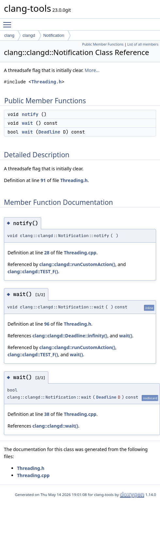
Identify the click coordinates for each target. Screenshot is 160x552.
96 (46, 324)
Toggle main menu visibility (8, 22)
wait (27, 123)
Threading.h (46, 82)
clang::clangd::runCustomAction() (77, 264)
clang (9, 35)
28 (46, 252)
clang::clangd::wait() (55, 426)
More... (92, 70)
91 (43, 180)
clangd (29, 35)
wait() (125, 336)
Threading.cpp (80, 252)
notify (30, 114)
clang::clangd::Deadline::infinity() (69, 336)
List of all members (142, 44)
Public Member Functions (102, 44)
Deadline (49, 132)
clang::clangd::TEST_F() (33, 271)
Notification (53, 35)
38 (46, 414)
